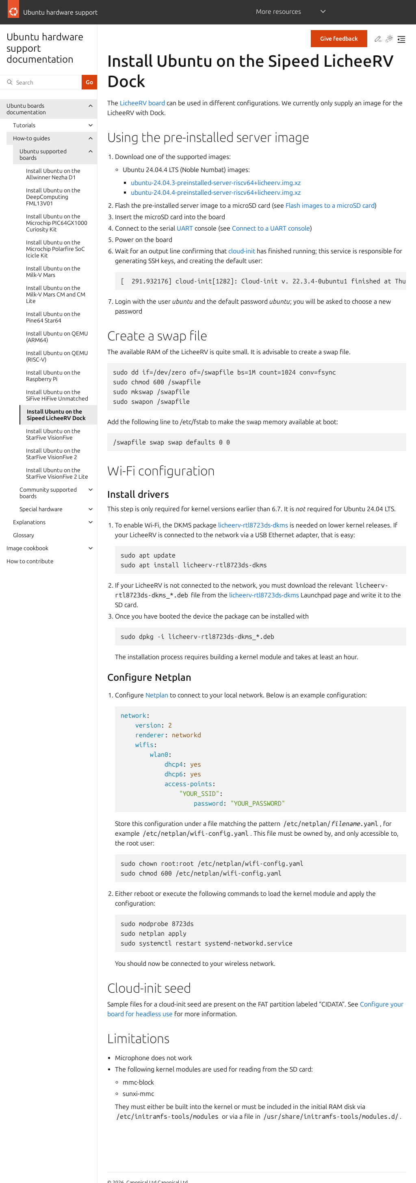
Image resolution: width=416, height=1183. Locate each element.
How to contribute (30, 561)
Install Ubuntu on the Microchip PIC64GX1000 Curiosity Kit (56, 223)
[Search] (41, 82)
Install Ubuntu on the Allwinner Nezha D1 (53, 174)
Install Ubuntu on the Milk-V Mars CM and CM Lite (55, 294)
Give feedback (339, 38)
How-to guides (31, 138)
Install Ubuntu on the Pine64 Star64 (53, 317)
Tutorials (24, 125)
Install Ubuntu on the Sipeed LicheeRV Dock (56, 414)
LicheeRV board (142, 103)
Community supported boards (48, 492)
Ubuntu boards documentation (26, 108)
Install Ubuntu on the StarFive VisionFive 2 (53, 453)
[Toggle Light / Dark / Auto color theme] (389, 39)
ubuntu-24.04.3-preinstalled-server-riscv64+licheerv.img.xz (216, 182)
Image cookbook (27, 548)
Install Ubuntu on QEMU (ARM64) (57, 336)
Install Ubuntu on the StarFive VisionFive (53, 434)
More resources (278, 11)
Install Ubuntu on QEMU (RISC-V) (57, 356)
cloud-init (241, 251)
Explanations (29, 522)
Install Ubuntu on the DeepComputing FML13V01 (53, 197)
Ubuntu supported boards (43, 154)
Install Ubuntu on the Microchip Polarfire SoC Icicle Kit (55, 249)
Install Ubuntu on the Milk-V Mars (53, 271)
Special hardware (41, 509)
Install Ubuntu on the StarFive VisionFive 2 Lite (57, 473)
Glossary (23, 535)
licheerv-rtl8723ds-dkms (253, 525)
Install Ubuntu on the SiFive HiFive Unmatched (57, 395)
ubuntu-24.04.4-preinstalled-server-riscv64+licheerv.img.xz (216, 192)
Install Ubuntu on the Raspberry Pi (53, 375)
